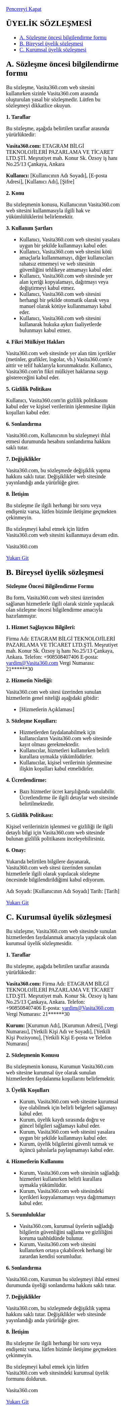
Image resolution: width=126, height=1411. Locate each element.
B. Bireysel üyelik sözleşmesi (51, 43)
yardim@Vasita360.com (32, 663)
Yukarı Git (17, 558)
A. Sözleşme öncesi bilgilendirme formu (63, 37)
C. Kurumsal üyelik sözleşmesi (52, 50)
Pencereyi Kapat (23, 9)
